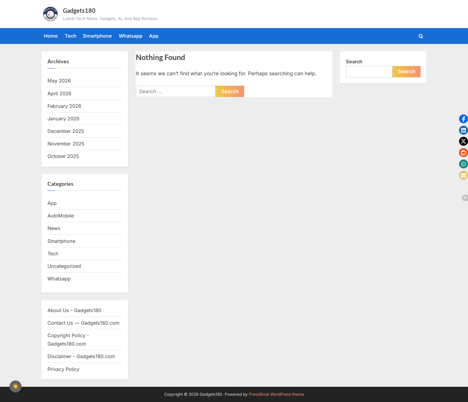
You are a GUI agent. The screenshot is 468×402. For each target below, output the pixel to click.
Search (354, 62)
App (153, 36)
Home (51, 36)
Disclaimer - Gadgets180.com (81, 356)
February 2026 (64, 106)
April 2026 (59, 93)
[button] (463, 118)
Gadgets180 (79, 10)
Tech (70, 36)
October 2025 (63, 156)
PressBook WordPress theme (276, 394)
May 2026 (59, 81)
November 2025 (65, 144)
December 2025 (65, 131)
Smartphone (97, 36)
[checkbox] (15, 386)
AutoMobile (60, 216)
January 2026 (63, 119)
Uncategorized (64, 266)
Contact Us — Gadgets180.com (83, 323)
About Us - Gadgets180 (74, 310)
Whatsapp (130, 36)
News (53, 228)
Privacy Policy (63, 369)
